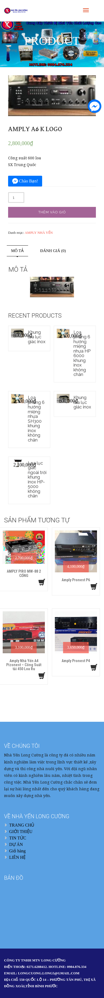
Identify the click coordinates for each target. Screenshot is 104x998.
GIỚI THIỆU (20, 831)
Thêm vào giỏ (52, 212)
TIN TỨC (17, 838)
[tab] (17, 250)
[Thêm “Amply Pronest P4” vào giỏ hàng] (93, 667)
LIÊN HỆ (17, 857)
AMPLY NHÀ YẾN (43, 50)
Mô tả (17, 251)
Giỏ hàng (17, 851)
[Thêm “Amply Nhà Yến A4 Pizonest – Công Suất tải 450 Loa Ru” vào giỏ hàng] (41, 676)
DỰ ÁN (16, 844)
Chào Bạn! (28, 181)
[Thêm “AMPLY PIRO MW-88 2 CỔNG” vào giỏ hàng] (41, 582)
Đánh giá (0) (53, 251)
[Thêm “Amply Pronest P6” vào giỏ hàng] (93, 586)
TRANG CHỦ (21, 825)
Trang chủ (16, 50)
